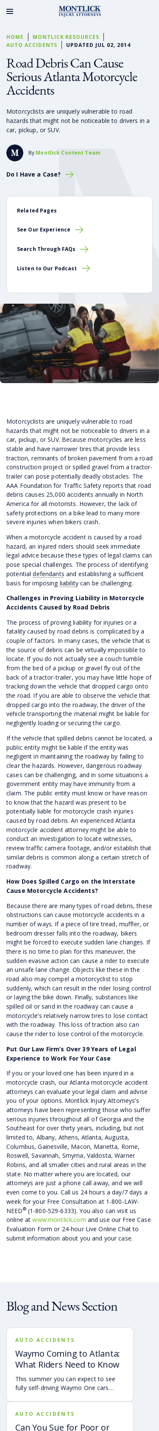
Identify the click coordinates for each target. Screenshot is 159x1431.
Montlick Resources (66, 37)
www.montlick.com (59, 1220)
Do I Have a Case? (33, 174)
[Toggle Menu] (10, 11)
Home (15, 37)
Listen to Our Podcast (47, 268)
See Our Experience (43, 229)
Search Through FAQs (46, 249)
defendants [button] (48, 574)
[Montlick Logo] (80, 11)
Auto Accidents (31, 45)
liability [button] (69, 583)
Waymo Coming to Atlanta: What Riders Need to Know (67, 1359)
